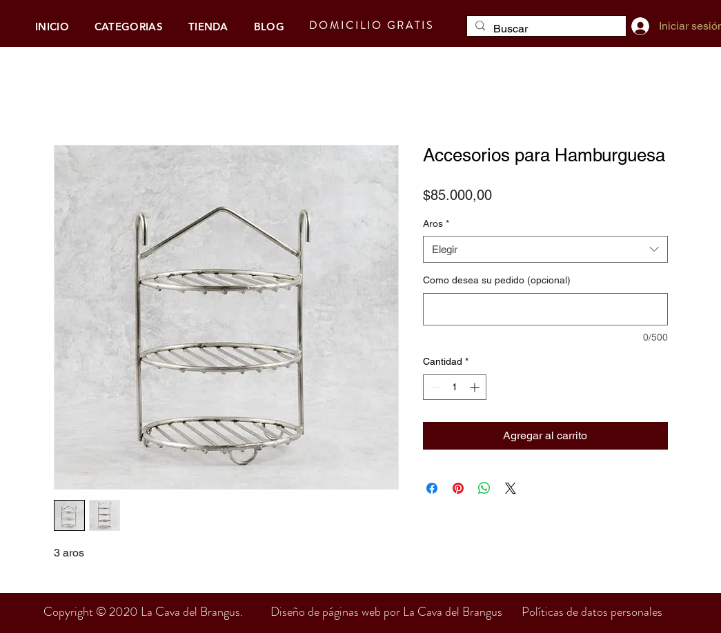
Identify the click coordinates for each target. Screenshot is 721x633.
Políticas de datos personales (592, 612)
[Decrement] (433, 387)
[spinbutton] (454, 387)
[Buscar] (545, 29)
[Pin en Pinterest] (458, 488)
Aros (436, 223)
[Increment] (475, 387)
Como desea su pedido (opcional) (497, 279)
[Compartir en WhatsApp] (484, 488)
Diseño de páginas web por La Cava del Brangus (396, 612)
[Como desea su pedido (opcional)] (545, 309)
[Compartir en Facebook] (432, 488)
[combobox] (545, 249)
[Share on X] (510, 488)
